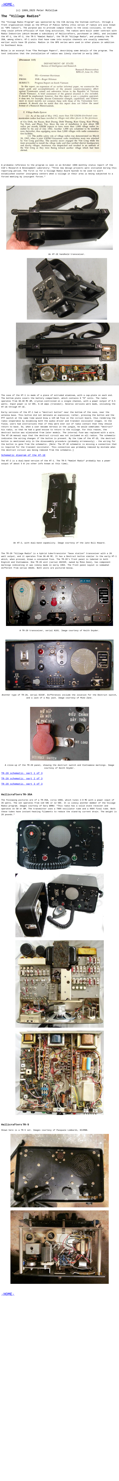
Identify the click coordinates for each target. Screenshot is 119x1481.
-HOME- (7, 4)
